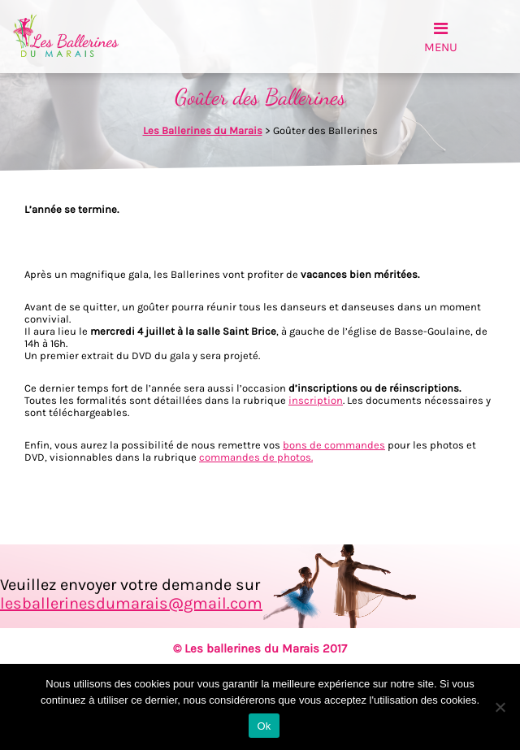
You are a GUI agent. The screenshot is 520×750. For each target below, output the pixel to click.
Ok (264, 726)
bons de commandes (334, 445)
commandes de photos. (256, 457)
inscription (315, 400)
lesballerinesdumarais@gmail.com (131, 603)
